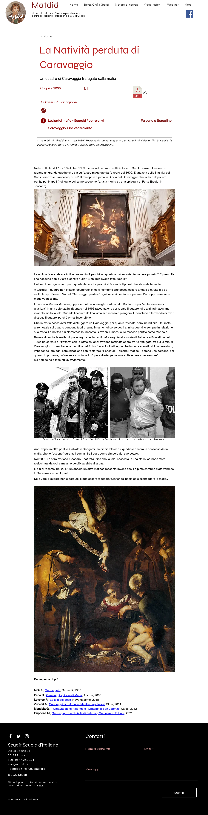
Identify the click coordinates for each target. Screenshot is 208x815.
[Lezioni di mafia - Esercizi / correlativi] (76, 121)
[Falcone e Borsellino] (146, 121)
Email (148, 748)
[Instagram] (27, 736)
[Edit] (43, 110)
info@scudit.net (19, 764)
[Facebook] (189, 14)
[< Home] (53, 36)
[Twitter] (18, 736)
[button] (82, 110)
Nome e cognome (97, 748)
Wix (41, 785)
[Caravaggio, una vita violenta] (82, 128)
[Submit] (179, 792)
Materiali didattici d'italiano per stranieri (56, 13)
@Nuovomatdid (34, 768)
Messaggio (93, 769)
